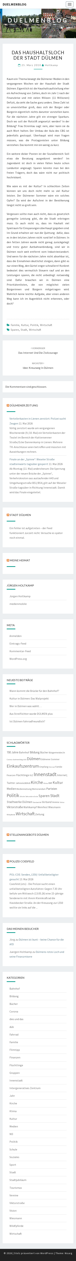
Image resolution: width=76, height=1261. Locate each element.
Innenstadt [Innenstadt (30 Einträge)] (45, 774)
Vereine (13, 1195)
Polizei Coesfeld (22, 861)
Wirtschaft (46, 325)
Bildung (14, 996)
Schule (13, 1149)
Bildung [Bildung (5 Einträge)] (35, 752)
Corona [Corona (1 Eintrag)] (9, 759)
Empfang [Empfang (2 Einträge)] (43, 766)
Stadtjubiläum (17, 1180)
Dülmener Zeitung (24, 405)
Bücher (13, 1004)
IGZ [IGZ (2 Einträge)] (31, 775)
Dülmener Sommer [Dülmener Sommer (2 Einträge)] (50, 759)
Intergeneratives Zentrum (24, 1088)
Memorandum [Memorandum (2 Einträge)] (39, 789)
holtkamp (51, 65)
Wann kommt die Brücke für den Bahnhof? (34, 691)
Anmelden (15, 636)
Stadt (24, 329)
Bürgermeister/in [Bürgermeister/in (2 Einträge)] (57, 752)
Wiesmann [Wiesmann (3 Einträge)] (54, 807)
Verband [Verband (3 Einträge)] (47, 802)
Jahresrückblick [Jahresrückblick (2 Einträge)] (23, 783)
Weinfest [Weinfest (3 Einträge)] (42, 807)
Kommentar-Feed (20, 651)
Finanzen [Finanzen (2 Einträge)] (11, 775)
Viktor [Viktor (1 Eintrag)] (62, 802)
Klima (13, 1111)
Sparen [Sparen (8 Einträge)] (44, 795)
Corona (13, 1011)
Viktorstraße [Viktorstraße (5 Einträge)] (15, 807)
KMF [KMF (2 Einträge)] (50, 783)
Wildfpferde (16, 1226)
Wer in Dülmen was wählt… (25, 706)
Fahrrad (13, 1034)
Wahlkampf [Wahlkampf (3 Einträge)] (30, 807)
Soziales (14, 1157)
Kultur (24, 325)
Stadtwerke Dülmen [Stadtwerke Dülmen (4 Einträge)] (19, 802)
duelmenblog (14, 4)
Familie (15, 325)
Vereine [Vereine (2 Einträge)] (55, 802)
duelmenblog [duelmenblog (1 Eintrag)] (18, 759)
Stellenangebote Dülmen (29, 834)
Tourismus (15, 1187)
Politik (34, 325)
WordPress (46, 1253)
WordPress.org (18, 658)
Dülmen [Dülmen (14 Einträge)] (34, 758)
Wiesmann (15, 1218)
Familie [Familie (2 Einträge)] (58, 766)
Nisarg (68, 1253)
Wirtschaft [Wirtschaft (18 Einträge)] (25, 813)
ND (11, 1134)
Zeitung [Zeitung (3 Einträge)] (39, 814)
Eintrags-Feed (17, 643)
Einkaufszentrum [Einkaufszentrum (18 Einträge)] (23, 766)
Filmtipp (14, 1049)
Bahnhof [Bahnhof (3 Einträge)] (24, 752)
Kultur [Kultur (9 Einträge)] (58, 782)
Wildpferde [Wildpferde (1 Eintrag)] (11, 815)
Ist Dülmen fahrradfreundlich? (27, 721)
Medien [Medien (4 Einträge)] (11, 789)
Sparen (15, 329)
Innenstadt (16, 1080)
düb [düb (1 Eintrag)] (24, 759)
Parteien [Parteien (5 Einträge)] (51, 789)
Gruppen (14, 1073)
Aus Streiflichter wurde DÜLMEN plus (31, 713)
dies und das (16, 1019)
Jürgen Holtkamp (20, 596)
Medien (13, 1126)
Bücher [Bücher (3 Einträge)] (44, 752)
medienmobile (18, 604)
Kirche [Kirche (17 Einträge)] (37, 782)
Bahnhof (14, 988)
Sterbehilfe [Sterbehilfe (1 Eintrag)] (37, 802)
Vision (13, 1210)
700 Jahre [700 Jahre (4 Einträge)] (12, 752)
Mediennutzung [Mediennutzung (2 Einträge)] (24, 789)
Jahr (12, 1095)
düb (11, 1027)
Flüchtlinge (16, 1065)
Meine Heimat (20, 560)
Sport (12, 1164)
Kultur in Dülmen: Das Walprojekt (29, 698)
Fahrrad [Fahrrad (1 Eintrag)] (52, 767)
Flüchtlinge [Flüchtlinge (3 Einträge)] (22, 775)
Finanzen (14, 1057)
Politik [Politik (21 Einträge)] (13, 795)
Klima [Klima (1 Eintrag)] (45, 783)
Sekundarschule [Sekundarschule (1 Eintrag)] (31, 796)
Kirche (13, 1103)
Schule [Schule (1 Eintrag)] (22, 796)
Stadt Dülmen (20, 515)
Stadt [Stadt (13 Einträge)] (54, 795)
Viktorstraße (17, 1203)
